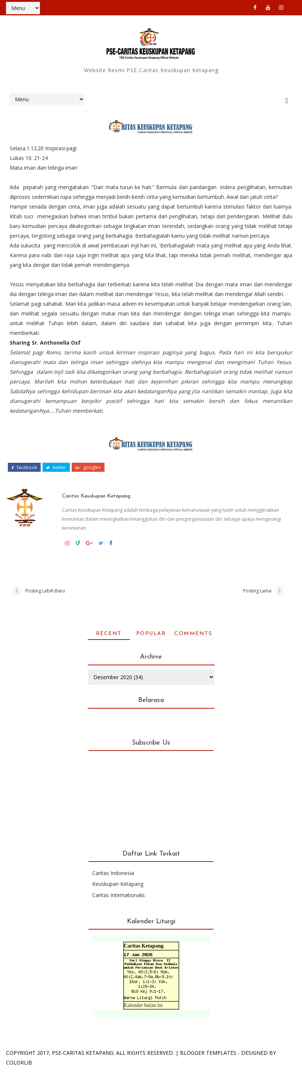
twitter (56, 467)
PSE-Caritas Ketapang (82, 1052)
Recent (109, 634)
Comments (193, 634)
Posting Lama (257, 591)
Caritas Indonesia (113, 873)
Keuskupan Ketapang (117, 883)
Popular (151, 634)
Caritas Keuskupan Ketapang (96, 496)
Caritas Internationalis (118, 895)
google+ (88, 467)
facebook (24, 467)
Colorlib (19, 1062)
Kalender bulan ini (143, 1005)
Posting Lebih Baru (45, 591)
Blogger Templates (208, 1052)
